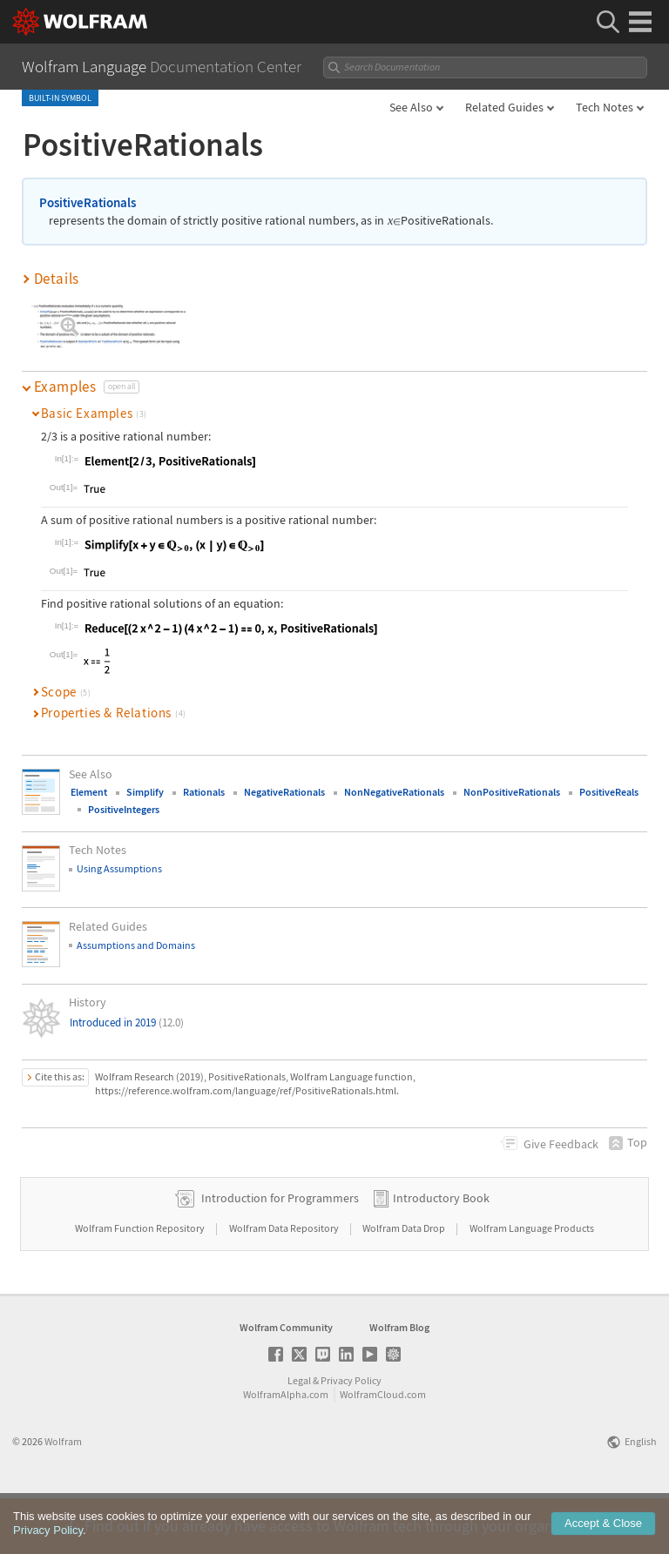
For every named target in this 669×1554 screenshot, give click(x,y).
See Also (411, 107)
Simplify (145, 791)
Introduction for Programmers (280, 1253)
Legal (299, 1436)
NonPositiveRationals (511, 791)
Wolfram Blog (399, 1382)
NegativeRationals (284, 791)
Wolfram (63, 1497)
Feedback (561, 1144)
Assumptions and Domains (136, 945)
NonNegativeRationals (394, 791)
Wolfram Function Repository (140, 1283)
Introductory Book (441, 1253)
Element (89, 791)
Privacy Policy (351, 1436)
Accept (603, 1537)
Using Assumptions (119, 868)
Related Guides (504, 107)
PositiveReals (609, 791)
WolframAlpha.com (285, 1449)
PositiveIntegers (123, 809)
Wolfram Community (286, 1382)
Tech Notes (604, 107)
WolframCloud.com (383, 1449)
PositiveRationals (87, 202)
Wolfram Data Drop (404, 1283)
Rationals (204, 791)
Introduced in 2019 (127, 1022)
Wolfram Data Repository (285, 1283)
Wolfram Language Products (532, 1283)
